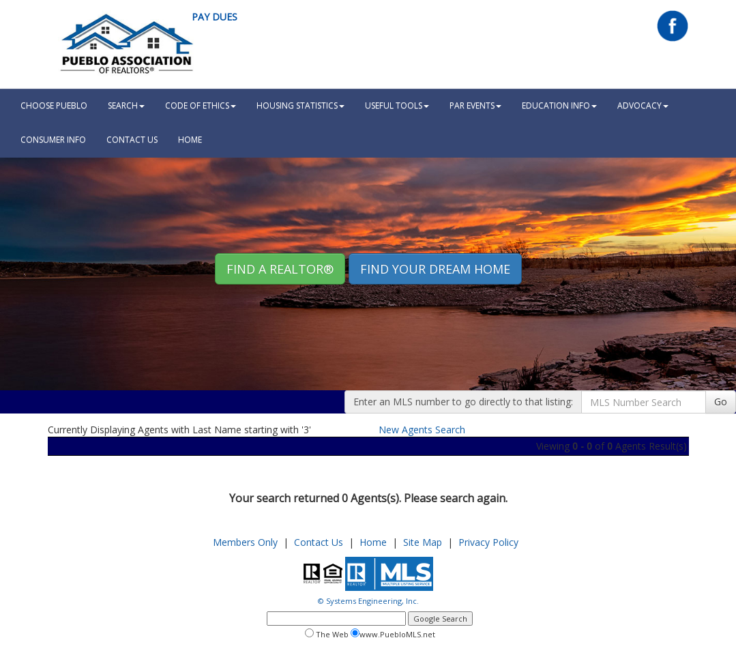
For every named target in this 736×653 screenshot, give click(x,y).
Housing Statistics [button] (300, 105)
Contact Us (132, 139)
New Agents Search (422, 429)
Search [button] (126, 105)
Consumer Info (53, 139)
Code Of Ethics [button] (200, 105)
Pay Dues (214, 16)
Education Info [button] (559, 105)
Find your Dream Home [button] (435, 269)
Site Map (422, 542)
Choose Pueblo (53, 105)
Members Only (245, 542)
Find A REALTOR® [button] (280, 269)
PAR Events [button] (475, 105)
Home (373, 542)
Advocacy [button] (642, 105)
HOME (190, 139)
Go (720, 401)
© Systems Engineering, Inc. (368, 601)
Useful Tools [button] (397, 105)
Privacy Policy (488, 542)
